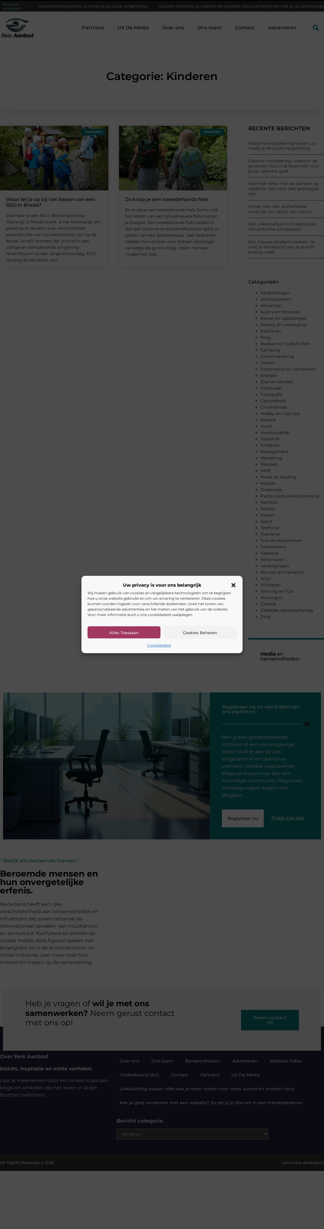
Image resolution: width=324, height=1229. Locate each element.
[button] (233, 585)
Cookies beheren (200, 632)
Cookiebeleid (159, 645)
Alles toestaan (124, 632)
